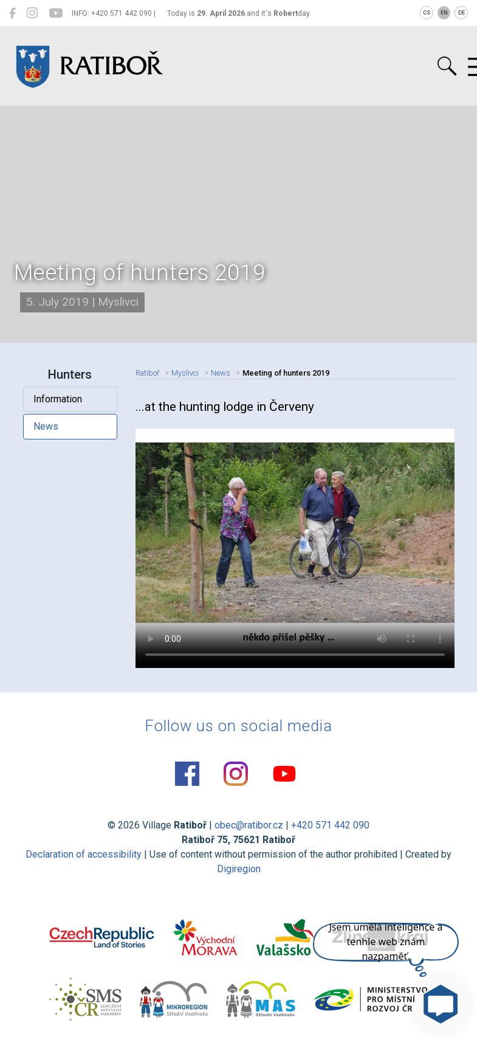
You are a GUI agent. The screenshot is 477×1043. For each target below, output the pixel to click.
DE (461, 13)
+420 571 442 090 (330, 825)
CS (426, 13)
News (45, 426)
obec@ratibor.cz (248, 825)
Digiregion (239, 869)
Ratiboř (147, 372)
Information (57, 399)
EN (444, 13)
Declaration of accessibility (84, 854)
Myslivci (185, 372)
